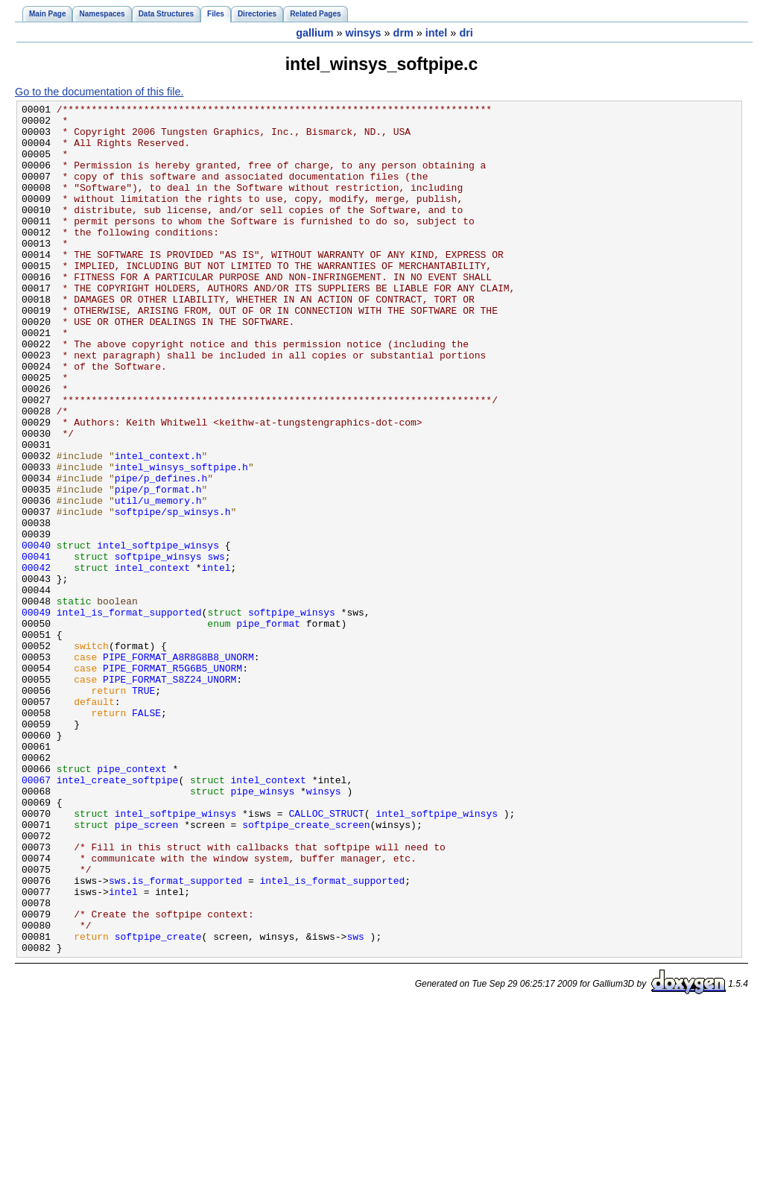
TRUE (143, 808)
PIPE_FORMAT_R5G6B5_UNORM (172, 781)
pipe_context (132, 902)
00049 (36, 714)
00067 (36, 916)
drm (403, 33)
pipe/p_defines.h (161, 553)
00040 (36, 634)
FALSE (146, 835)
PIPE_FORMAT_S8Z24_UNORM (169, 795)
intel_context (152, 661)
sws (215, 647)
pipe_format (268, 728)
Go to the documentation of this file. (99, 92)
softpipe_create (158, 1103)
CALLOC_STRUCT (326, 956)
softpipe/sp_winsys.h (173, 594)
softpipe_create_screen (306, 969)
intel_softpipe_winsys (158, 634)
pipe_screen (147, 969)
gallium (314, 33)
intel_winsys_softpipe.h (181, 540)
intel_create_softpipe (118, 916)
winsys (364, 33)
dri (465, 33)
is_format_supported (187, 1036)
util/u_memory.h (158, 580)
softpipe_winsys (158, 647)
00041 (36, 647)
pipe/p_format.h (158, 567)
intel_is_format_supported (129, 714)
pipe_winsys (262, 929)
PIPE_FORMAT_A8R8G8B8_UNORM (178, 768)
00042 (36, 661)
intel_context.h (158, 527)
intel (436, 33)
